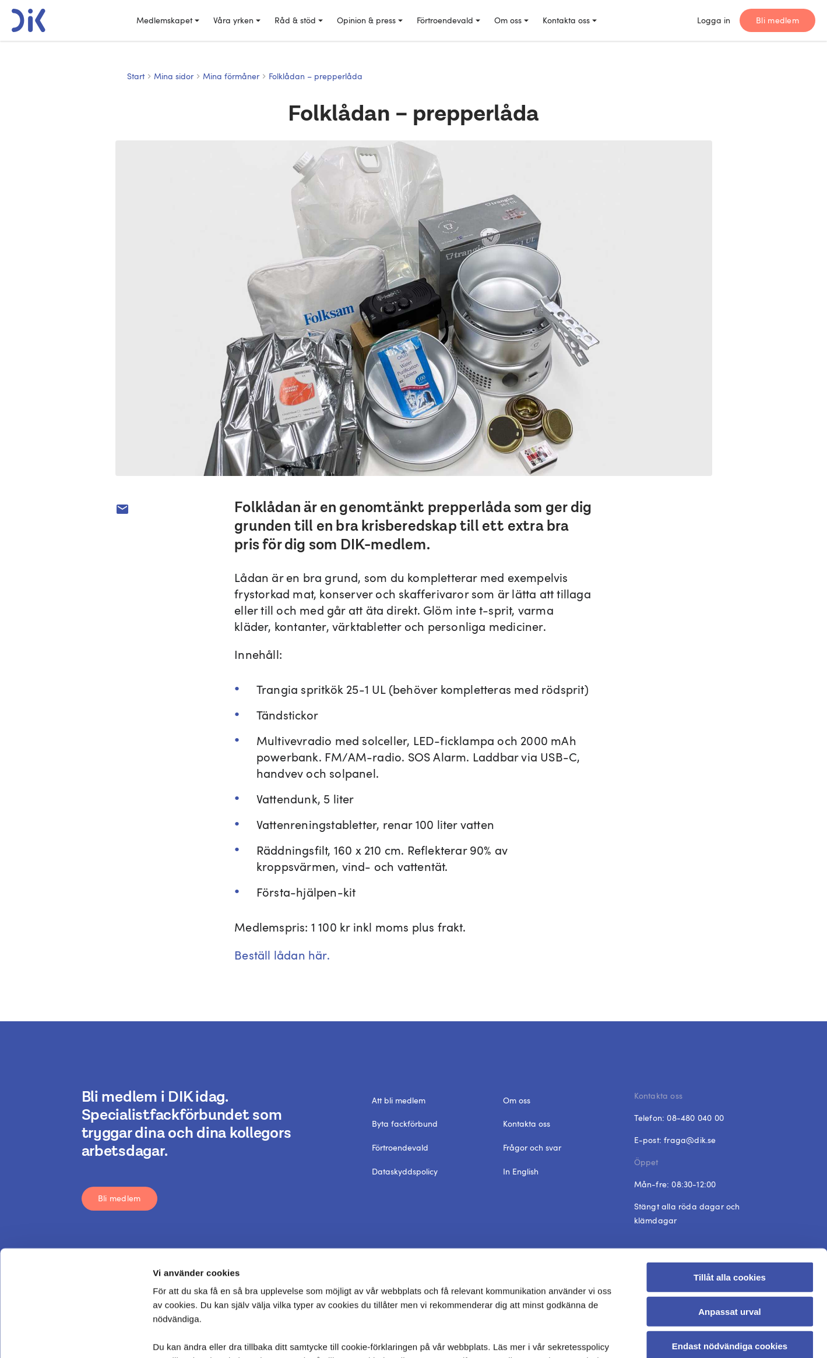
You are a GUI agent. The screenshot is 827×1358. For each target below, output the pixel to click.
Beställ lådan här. (282, 955)
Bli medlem (777, 20)
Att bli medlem (398, 1100)
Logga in (713, 20)
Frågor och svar (532, 1147)
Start (136, 76)
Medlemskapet (167, 20)
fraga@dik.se (690, 1139)
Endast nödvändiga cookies (729, 1246)
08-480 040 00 (695, 1117)
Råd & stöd (299, 20)
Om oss (511, 20)
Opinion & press (370, 20)
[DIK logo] (28, 20)
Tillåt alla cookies (730, 1178)
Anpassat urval (729, 1212)
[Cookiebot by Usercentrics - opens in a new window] (75, 1335)
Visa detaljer (638, 1335)
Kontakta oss (570, 20)
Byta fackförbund (405, 1123)
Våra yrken (237, 20)
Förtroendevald (448, 20)
